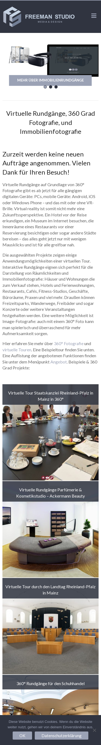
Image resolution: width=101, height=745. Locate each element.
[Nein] (94, 730)
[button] (45, 87)
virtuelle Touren (16, 349)
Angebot (58, 361)
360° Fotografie (68, 343)
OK (22, 735)
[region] (50, 65)
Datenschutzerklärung (61, 735)
